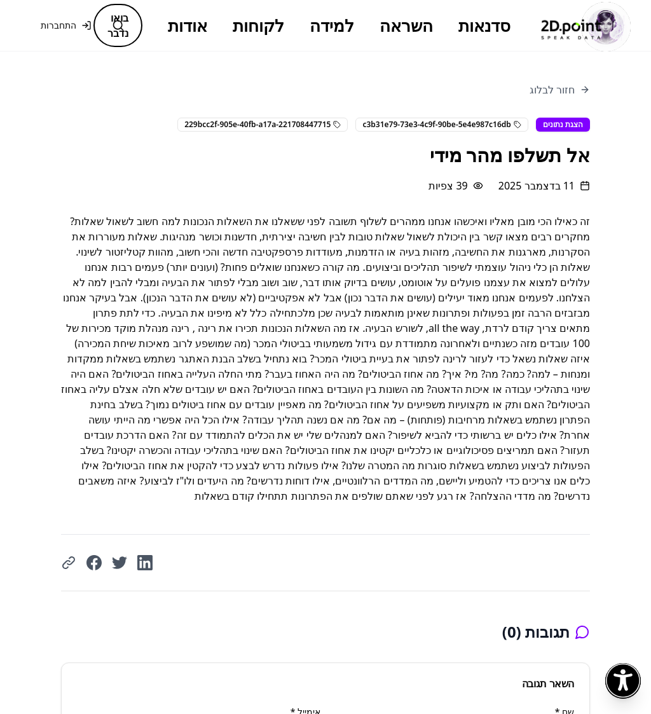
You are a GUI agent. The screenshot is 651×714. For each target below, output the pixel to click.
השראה (406, 25)
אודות (187, 25)
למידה (332, 25)
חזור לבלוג (560, 90)
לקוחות (258, 25)
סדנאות (484, 25)
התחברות (66, 25)
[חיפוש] (118, 25)
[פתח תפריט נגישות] (623, 681)
